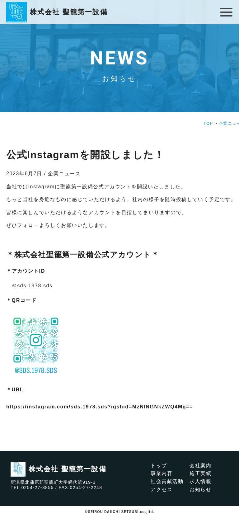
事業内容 (161, 473)
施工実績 (200, 473)
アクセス (161, 489)
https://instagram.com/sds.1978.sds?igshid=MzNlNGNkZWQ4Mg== (99, 406)
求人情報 (200, 481)
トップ (159, 465)
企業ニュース (64, 173)
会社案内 (200, 465)
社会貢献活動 (167, 481)
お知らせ (200, 489)
